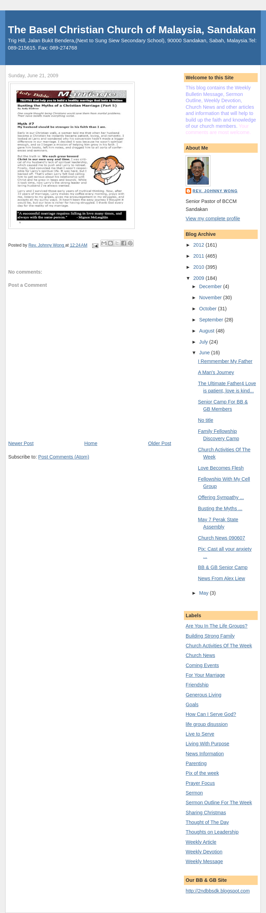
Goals (192, 704)
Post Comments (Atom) (63, 457)
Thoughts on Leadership (212, 832)
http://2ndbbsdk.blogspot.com (218, 891)
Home (90, 443)
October (208, 308)
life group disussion (207, 724)
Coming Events (202, 665)
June (205, 352)
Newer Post (21, 443)
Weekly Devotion (204, 851)
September (211, 319)
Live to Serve (200, 734)
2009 (199, 278)
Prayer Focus (200, 783)
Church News (200, 655)
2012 (199, 245)
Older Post (159, 443)
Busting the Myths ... (220, 508)
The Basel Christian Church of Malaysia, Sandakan (132, 29)
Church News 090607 (221, 538)
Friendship (197, 685)
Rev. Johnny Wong (215, 191)
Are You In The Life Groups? (216, 626)
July (204, 342)
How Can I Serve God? (211, 714)
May (204, 593)
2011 (199, 256)
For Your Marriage (205, 675)
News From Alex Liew (221, 578)
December (211, 286)
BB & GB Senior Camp (222, 567)
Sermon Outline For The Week (219, 802)
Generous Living (203, 695)
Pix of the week (202, 773)
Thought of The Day (207, 822)
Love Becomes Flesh (220, 468)
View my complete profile (213, 218)
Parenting (196, 763)
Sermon (194, 793)
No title (205, 420)
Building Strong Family (210, 636)
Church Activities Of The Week (219, 645)
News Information (205, 753)
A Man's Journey (216, 372)
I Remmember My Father (225, 361)
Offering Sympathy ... (221, 497)
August (207, 331)
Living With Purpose (207, 743)
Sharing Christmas (206, 812)
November (211, 297)
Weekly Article (201, 842)
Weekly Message (204, 861)
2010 (199, 267)
